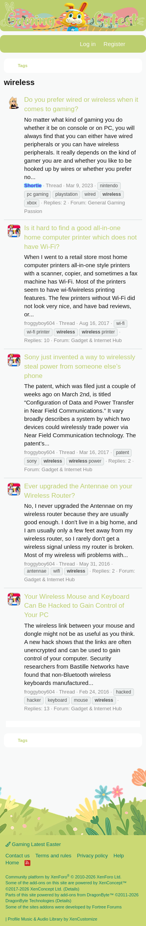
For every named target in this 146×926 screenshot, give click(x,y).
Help (119, 856)
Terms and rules (53, 856)
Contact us (17, 856)
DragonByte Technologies (29, 900)
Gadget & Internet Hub (96, 340)
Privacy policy (92, 856)
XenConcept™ (113, 882)
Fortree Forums (107, 907)
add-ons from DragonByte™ (87, 894)
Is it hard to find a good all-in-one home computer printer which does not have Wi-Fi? (80, 237)
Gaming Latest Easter (33, 844)
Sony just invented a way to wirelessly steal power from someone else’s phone (79, 366)
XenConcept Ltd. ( (47, 889)
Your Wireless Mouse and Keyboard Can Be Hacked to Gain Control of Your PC (77, 606)
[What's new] (136, 44)
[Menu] (11, 44)
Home (12, 863)
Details (71, 889)
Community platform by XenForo (63, 877)
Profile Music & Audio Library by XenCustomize (52, 919)
